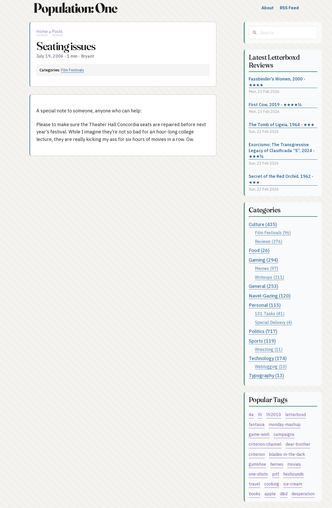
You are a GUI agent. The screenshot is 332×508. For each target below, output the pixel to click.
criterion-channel (265, 444)
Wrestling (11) (268, 349)
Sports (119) (262, 341)
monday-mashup (285, 424)
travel (254, 483)
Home (42, 31)
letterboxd (295, 414)
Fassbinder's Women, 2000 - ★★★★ (277, 81)
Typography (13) (266, 375)
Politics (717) (263, 331)
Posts (57, 31)
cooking (271, 483)
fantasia (257, 424)
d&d (283, 493)
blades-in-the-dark (287, 454)
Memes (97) (266, 268)
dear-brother (298, 444)
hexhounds (293, 474)
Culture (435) (263, 224)
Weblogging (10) (271, 366)
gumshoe (257, 464)
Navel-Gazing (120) (269, 296)
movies (294, 464)
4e (251, 414)
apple (270, 493)
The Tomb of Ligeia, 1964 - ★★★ (281, 124)
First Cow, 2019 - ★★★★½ (275, 104)
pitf (275, 474)
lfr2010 (273, 414)
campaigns (284, 434)
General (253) (263, 286)
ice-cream (292, 483)
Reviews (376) (268, 241)
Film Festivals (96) (273, 232)
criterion (257, 454)
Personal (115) (265, 305)
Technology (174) (268, 358)
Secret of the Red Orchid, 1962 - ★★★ (281, 179)
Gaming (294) (263, 260)
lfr (260, 414)
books (254, 493)
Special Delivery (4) (273, 322)
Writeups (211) (269, 277)
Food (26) (259, 250)
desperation (303, 493)
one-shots (258, 474)
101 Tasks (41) (269, 313)
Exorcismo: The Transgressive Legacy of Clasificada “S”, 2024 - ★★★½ (282, 150)
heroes (276, 464)
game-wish (259, 434)
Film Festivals (72, 69)
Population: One (75, 8)
